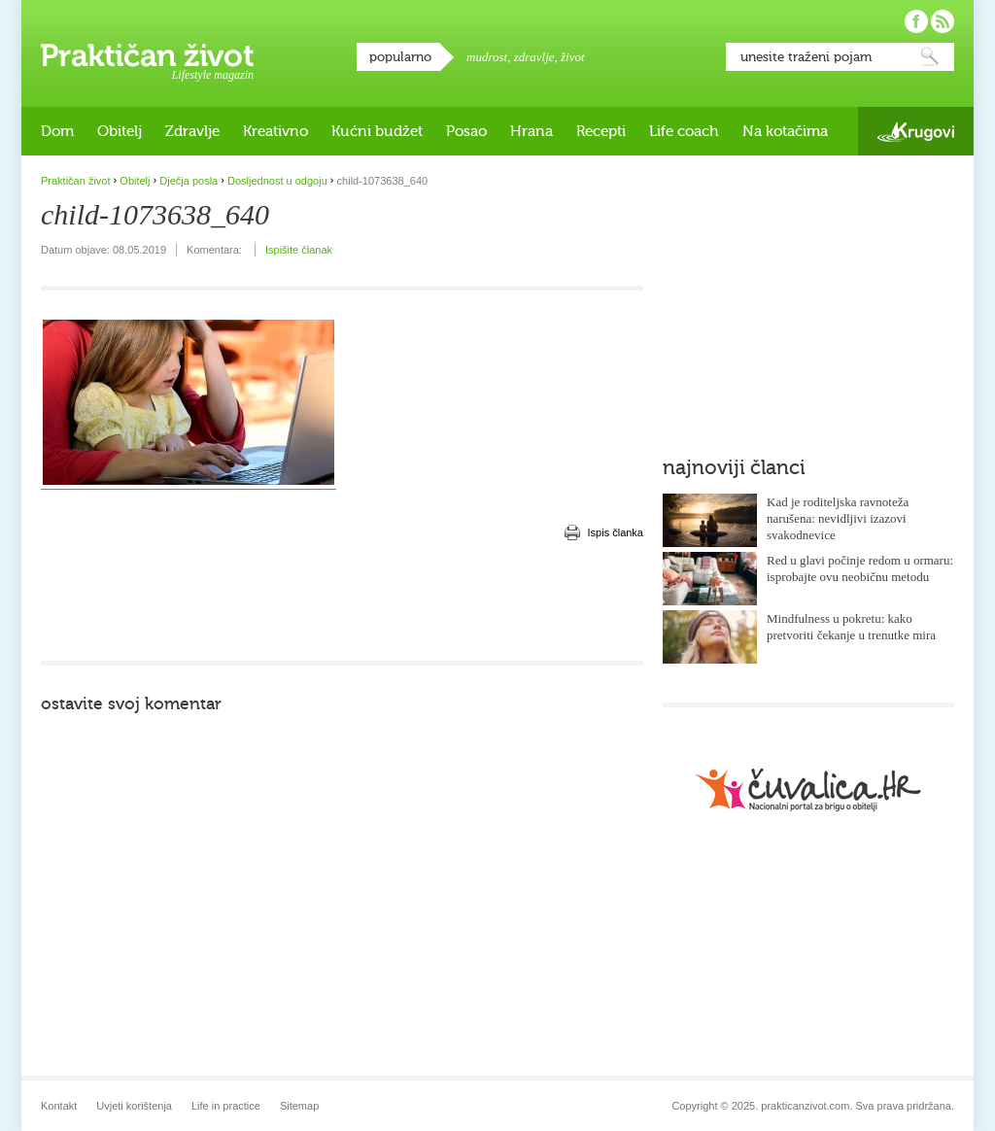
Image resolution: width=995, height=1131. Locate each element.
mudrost (486, 57)
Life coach (684, 131)
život (573, 57)
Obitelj (119, 131)
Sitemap (299, 1106)
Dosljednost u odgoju (277, 181)
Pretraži (930, 57)
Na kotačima (785, 131)
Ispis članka (615, 532)
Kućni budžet (377, 131)
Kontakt (59, 1106)
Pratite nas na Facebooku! (916, 21)
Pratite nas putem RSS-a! (942, 21)
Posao (466, 131)
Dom (57, 131)
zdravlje (534, 57)
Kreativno (275, 131)
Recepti (601, 131)
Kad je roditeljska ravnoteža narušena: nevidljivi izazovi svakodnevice (838, 518)
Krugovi (915, 131)
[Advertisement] (342, 602)
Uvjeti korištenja (134, 1106)
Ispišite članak (298, 250)
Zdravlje (192, 131)
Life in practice (225, 1106)
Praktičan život (147, 55)
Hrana (531, 131)
